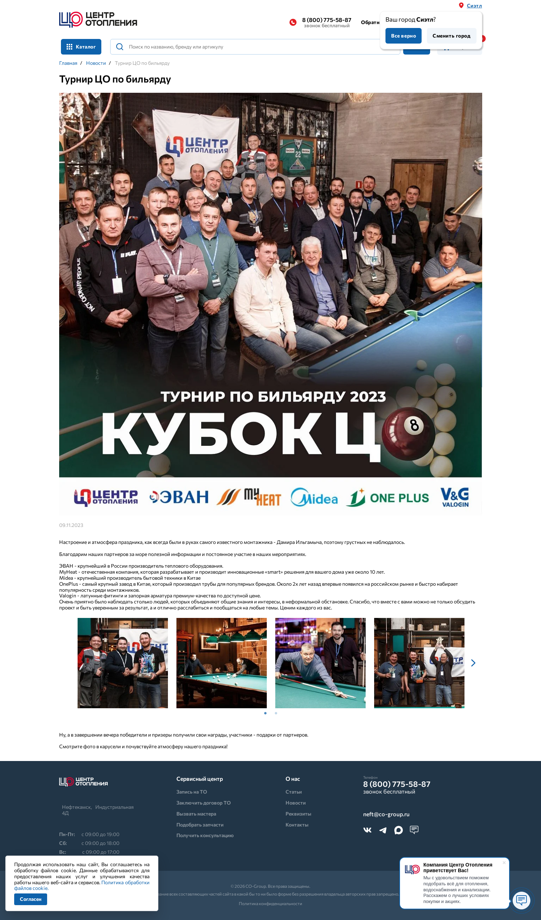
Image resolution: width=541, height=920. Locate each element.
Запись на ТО (191, 792)
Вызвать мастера (196, 814)
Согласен (30, 899)
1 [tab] (265, 713)
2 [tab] (276, 713)
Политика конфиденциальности (270, 903)
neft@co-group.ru (386, 814)
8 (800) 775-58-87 (326, 22)
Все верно (403, 36)
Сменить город (451, 36)
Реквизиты (298, 814)
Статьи (294, 792)
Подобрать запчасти (200, 825)
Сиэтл (474, 5)
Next (473, 662)
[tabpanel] (122, 663)
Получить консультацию (205, 835)
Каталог (81, 47)
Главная (68, 63)
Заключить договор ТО (203, 803)
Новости (96, 63)
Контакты (297, 825)
